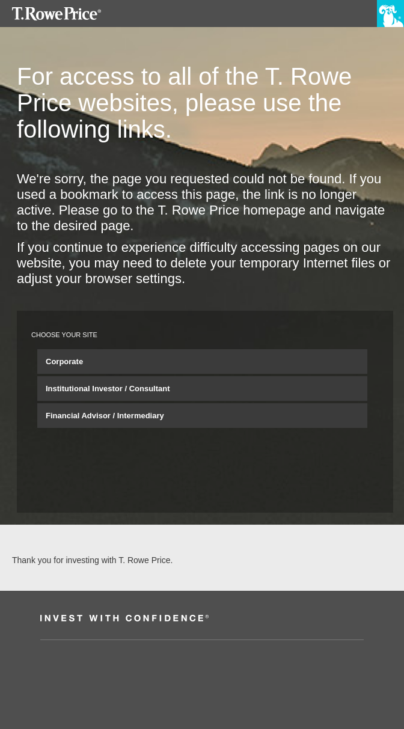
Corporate (64, 361)
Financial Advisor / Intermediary (105, 415)
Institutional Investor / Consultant (108, 388)
